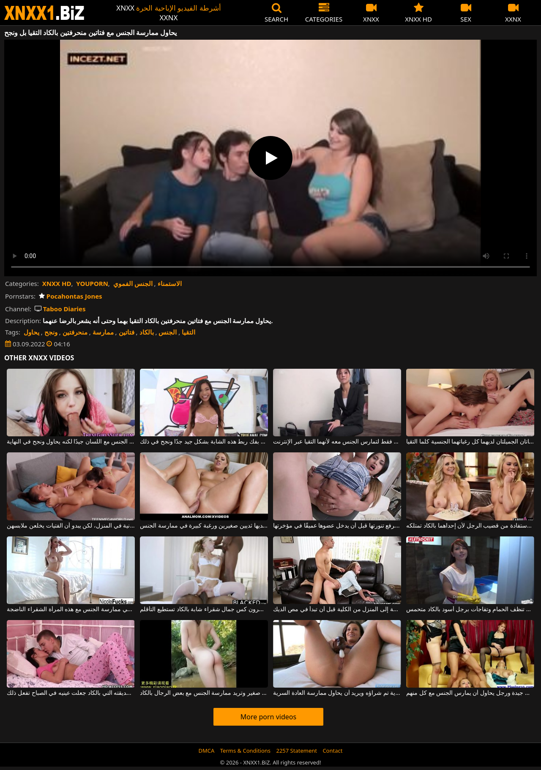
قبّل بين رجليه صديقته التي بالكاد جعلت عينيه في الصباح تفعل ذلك (70, 693)
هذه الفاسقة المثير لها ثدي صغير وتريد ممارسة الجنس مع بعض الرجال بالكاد (204, 693)
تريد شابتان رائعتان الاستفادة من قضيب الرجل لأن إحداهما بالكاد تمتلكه (470, 525)
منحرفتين (75, 332)
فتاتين (126, 332)
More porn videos (268, 716)
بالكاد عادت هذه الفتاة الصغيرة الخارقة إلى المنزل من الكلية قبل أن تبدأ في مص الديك (337, 609)
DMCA (207, 750)
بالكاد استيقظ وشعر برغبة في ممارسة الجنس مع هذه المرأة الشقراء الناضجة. (70, 609)
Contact (332, 750)
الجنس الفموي (133, 283)
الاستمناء (170, 283)
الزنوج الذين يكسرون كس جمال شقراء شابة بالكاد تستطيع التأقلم (204, 609)
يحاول (31, 332)
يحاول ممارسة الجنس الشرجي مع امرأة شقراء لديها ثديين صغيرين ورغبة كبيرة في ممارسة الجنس (204, 525)
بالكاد (146, 332)
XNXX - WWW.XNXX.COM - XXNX (44, 12)
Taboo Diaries (60, 309)
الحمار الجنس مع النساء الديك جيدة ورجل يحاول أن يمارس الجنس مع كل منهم (470, 693)
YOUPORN (92, 283)
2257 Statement (296, 750)
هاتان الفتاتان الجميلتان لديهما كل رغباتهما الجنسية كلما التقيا (470, 441)
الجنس (167, 332)
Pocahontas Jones (70, 296)
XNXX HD (56, 283)
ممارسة (103, 332)
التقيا (188, 332)
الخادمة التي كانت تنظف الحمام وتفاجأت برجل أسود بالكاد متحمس (470, 609)
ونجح (50, 332)
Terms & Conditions (245, 750)
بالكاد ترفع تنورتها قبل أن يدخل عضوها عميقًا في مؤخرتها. (337, 525)
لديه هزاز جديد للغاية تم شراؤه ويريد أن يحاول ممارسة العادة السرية (337, 693)
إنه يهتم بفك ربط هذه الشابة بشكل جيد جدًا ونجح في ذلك (204, 441)
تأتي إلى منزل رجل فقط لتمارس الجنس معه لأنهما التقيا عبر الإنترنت (337, 441)
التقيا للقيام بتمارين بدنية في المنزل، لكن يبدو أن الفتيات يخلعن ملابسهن (70, 525)
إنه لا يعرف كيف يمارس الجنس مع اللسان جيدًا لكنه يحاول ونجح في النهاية (70, 441)
